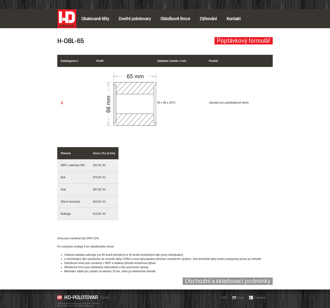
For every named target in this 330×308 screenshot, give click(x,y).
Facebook (260, 297)
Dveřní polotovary (135, 19)
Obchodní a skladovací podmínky (227, 281)
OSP (224, 297)
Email (240, 297)
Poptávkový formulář (243, 40)
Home (67, 18)
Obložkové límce (175, 19)
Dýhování (208, 19)
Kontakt (234, 19)
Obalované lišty (95, 19)
